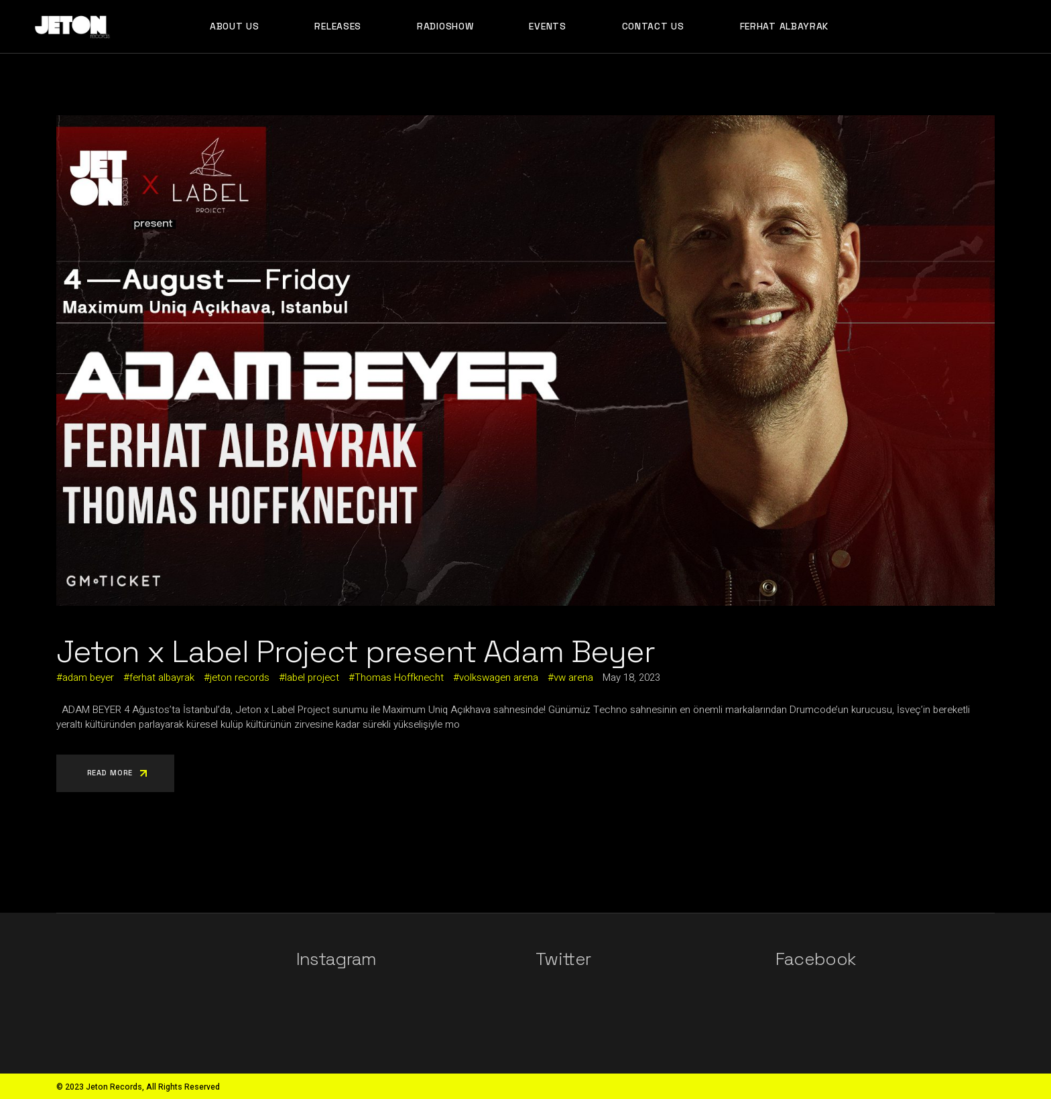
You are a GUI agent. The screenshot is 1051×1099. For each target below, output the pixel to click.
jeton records (239, 677)
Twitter (563, 959)
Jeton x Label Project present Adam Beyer (355, 651)
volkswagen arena (498, 677)
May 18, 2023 (631, 677)
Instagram (336, 959)
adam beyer (88, 677)
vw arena (573, 677)
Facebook (816, 959)
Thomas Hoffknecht (399, 677)
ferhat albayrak (161, 677)
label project (312, 677)
